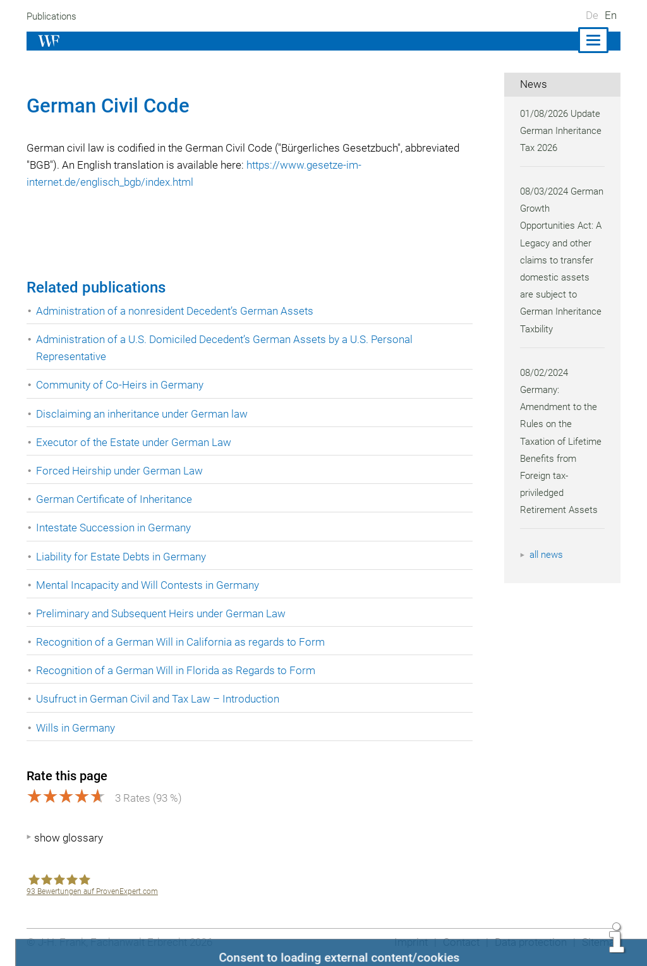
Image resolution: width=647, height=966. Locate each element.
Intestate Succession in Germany (114, 527)
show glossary (68, 837)
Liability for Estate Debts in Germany (122, 556)
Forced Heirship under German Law (120, 470)
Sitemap (600, 942)
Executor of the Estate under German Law (135, 442)
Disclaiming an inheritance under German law (143, 414)
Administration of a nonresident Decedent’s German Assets (177, 311)
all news (547, 554)
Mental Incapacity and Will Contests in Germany (149, 585)
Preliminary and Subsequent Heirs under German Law (163, 613)
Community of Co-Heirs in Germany (120, 384)
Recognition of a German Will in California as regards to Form (181, 642)
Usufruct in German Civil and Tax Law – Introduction (160, 698)
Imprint (407, 942)
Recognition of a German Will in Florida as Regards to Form (176, 670)
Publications (53, 16)
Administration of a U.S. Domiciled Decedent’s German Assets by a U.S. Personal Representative (227, 348)
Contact (457, 942)
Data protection (529, 942)
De (592, 15)
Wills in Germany (76, 727)
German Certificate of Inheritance (115, 499)
